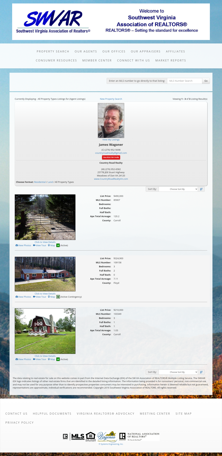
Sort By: (152, 189)
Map (51, 245)
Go (206, 80)
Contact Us (16, 413)
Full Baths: (105, 208)
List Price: (105, 196)
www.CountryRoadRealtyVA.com (111, 178)
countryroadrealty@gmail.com (111, 152)
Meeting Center (155, 413)
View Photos (23, 245)
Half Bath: (105, 212)
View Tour (39, 245)
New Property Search (111, 98)
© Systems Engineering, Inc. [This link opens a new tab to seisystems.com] (111, 444)
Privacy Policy (19, 422)
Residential (40, 182)
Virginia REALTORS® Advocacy (106, 413)
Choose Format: (25, 182)
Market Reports (170, 60)
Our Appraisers (146, 51)
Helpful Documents (52, 413)
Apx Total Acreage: (100, 216)
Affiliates (175, 51)
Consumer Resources (56, 60)
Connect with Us (133, 60)
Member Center (97, 60)
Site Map (184, 413)
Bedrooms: (105, 204)
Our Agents (86, 51)
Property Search (53, 51)
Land (50, 182)
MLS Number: (103, 200)
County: (106, 220)
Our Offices (114, 51)
